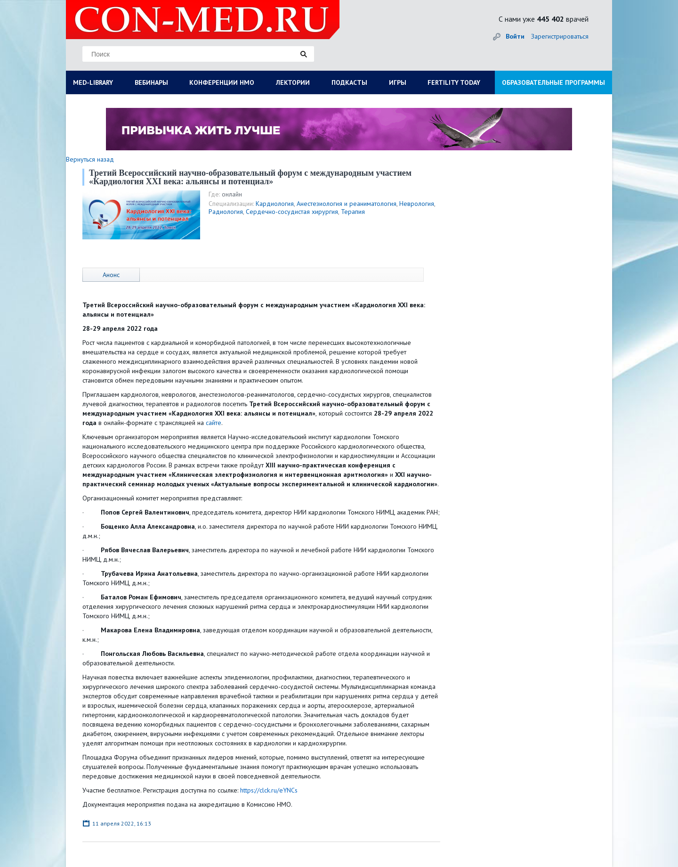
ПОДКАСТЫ (349, 82)
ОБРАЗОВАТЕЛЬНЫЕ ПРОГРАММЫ (553, 82)
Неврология (416, 203)
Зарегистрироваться (560, 36)
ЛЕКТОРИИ (293, 82)
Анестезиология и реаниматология (346, 203)
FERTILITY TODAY (454, 82)
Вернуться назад (90, 159)
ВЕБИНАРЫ (151, 82)
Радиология (226, 211)
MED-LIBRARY (93, 82)
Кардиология (275, 203)
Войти (515, 36)
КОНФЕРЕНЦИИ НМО (221, 82)
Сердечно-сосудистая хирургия (292, 211)
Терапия (353, 211)
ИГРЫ (397, 82)
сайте (213, 422)
